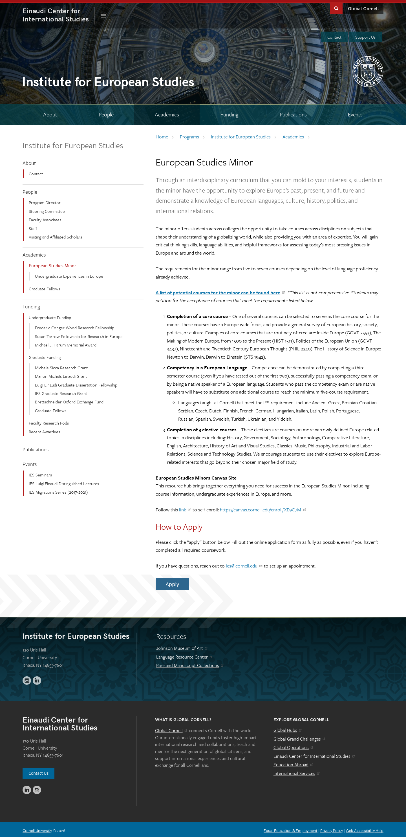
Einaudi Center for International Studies (314, 754)
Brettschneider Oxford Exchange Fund (69, 400)
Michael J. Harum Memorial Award (65, 343)
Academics (34, 252)
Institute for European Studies (73, 143)
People (30, 189)
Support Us (365, 35)
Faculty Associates (45, 218)
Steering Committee (47, 209)
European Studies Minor (52, 263)
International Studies (59, 13)
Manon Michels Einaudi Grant (61, 374)
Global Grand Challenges (299, 737)
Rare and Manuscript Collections (190, 663)
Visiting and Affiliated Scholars (55, 235)
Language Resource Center (184, 655)
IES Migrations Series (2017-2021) (58, 490)
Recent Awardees (44, 429)
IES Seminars (40, 473)
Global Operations (293, 745)
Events (30, 461)
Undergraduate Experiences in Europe (69, 274)
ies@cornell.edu (244, 563)
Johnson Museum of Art (182, 646)
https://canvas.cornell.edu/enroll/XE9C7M (263, 507)
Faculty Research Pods (49, 421)
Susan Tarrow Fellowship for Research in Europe (79, 334)
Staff (33, 226)
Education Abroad (293, 762)
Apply (172, 581)
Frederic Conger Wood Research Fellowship (74, 326)
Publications (35, 447)
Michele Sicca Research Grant (61, 366)
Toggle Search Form (336, 6)
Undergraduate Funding (50, 315)
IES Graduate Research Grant (61, 391)
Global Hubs (288, 728)
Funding (31, 304)
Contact (334, 35)
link (185, 507)
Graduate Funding (45, 355)
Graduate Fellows (44, 287)
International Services (297, 771)
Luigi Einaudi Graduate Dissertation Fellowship (76, 382)
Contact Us (38, 771)
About (29, 161)
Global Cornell (363, 7)
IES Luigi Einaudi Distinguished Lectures (64, 481)
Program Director (45, 200)
